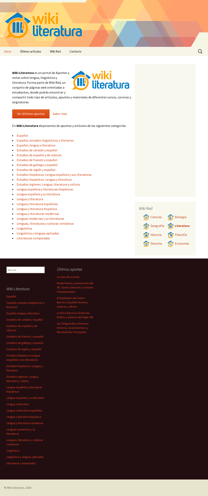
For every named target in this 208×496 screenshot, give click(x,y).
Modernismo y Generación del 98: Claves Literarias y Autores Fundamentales (75, 287)
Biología (176, 217)
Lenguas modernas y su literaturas (40, 219)
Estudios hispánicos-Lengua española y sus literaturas (54, 175)
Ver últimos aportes (31, 114)
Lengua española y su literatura (38, 194)
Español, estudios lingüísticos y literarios (45, 140)
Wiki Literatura (15, 487)
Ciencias (152, 217)
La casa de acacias (68, 277)
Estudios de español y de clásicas (39, 155)
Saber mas (60, 114)
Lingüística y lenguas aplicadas (38, 233)
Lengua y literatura (30, 199)
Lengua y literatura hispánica (37, 209)
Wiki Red (55, 51)
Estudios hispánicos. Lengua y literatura (44, 179)
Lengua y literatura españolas (37, 204)
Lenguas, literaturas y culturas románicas (45, 223)
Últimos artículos (30, 51)
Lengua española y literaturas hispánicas (45, 189)
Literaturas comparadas (33, 238)
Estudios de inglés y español (36, 170)
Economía (178, 243)
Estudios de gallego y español (37, 165)
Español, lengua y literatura (36, 145)
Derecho (152, 243)
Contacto (75, 51)
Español (22, 135)
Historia (152, 235)
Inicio (7, 51)
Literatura (178, 226)
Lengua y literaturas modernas (38, 214)
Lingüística (24, 228)
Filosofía (177, 235)
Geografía (153, 226)
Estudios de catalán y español (37, 150)
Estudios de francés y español (37, 160)
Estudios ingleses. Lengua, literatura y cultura (48, 184)
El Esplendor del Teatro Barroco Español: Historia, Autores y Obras (72, 302)
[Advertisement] (165, 130)
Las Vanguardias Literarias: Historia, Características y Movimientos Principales (73, 328)
